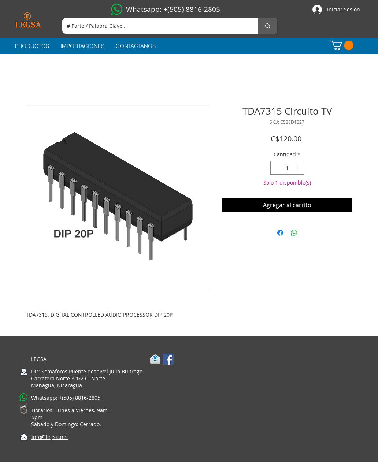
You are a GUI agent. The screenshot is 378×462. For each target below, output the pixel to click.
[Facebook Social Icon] (168, 359)
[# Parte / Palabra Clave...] (154, 26)
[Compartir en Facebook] (280, 232)
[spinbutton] (287, 167)
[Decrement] (276, 167)
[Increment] (298, 167)
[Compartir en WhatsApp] (294, 232)
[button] (341, 45)
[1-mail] (155, 359)
